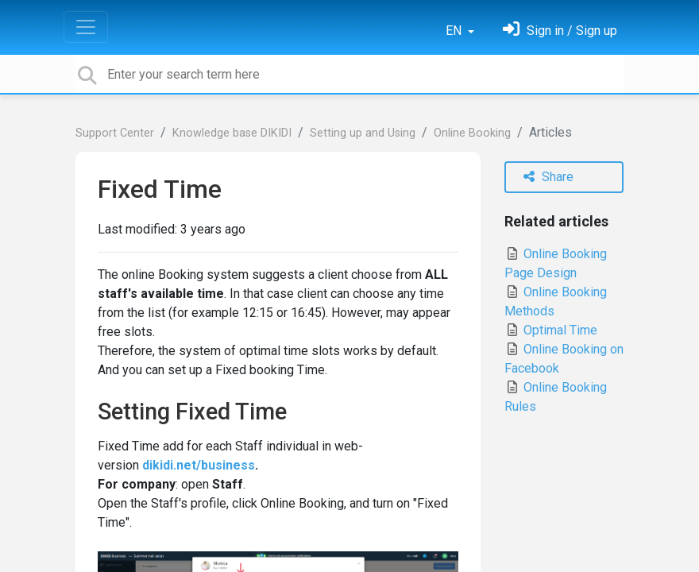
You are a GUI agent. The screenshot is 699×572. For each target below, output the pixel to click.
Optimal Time (550, 330)
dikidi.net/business (198, 465)
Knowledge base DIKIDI (232, 133)
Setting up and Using (362, 133)
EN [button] (455, 30)
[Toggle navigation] (86, 27)
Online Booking (472, 133)
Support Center (114, 133)
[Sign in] (560, 30)
